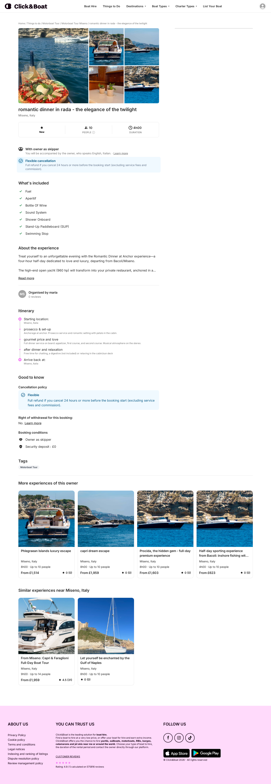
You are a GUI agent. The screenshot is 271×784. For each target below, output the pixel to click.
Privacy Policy (17, 735)
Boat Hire (90, 6)
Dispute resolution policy (23, 758)
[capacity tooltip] (93, 132)
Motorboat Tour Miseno (74, 23)
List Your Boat (212, 6)
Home (21, 23)
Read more (26, 278)
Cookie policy (16, 739)
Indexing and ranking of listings (28, 753)
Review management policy (25, 763)
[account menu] (262, 6)
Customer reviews (68, 756)
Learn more (121, 153)
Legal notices (16, 749)
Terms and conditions (21, 744)
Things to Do (111, 6)
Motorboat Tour (51, 23)
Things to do (33, 23)
